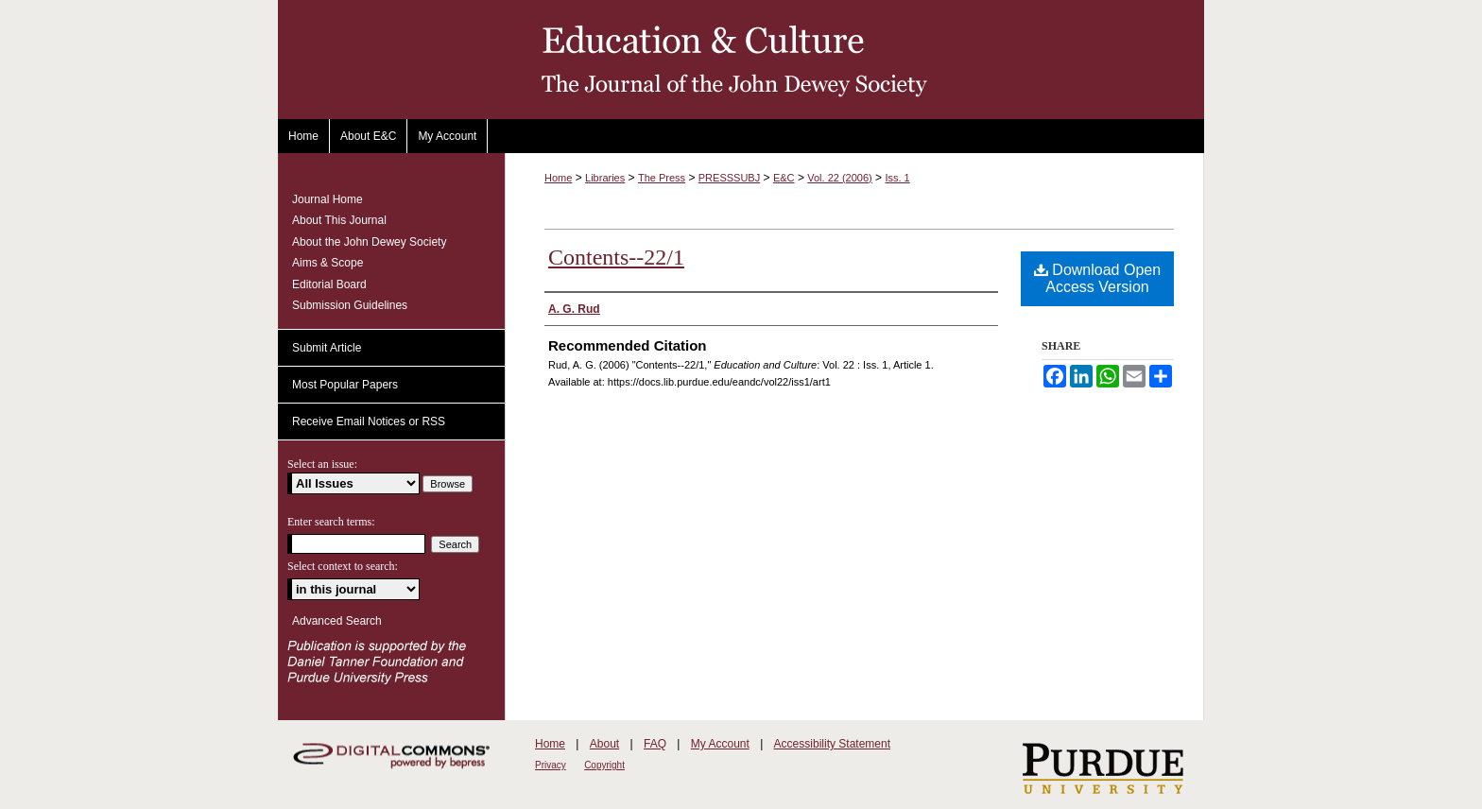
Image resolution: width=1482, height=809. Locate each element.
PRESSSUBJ (729, 177)
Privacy (550, 765)
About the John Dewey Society (369, 242)
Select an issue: (322, 464)
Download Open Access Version (1097, 278)
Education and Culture (741, 59)
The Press (661, 177)
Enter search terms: (331, 521)
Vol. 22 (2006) (839, 177)
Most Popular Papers (345, 384)
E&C (784, 177)
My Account (720, 743)
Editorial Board (329, 284)
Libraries (605, 177)
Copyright (604, 765)
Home (558, 177)
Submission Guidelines (349, 305)
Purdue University (1098, 770)
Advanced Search (337, 621)
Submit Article (326, 347)
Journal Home (327, 199)
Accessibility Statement (832, 743)
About (604, 743)
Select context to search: (342, 566)
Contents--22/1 (616, 257)
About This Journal (339, 220)
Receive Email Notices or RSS (368, 421)
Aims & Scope (327, 262)
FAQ (655, 743)
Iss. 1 (897, 177)
